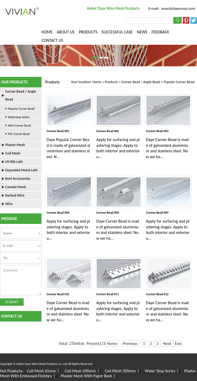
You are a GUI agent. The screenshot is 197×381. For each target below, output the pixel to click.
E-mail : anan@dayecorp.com (171, 8)
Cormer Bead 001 (58, 131)
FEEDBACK (160, 31)
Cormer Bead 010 (58, 294)
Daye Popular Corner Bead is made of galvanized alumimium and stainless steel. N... (68, 148)
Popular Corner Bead (178, 82)
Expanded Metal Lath (21, 170)
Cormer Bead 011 (107, 294)
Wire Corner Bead (19, 125)
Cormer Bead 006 (107, 212)
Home (96, 82)
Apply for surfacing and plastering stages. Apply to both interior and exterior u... (118, 148)
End (178, 343)
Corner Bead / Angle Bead (140, 82)
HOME (47, 31)
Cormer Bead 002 (107, 131)
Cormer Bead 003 (157, 131)
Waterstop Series (19, 117)
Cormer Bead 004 (58, 212)
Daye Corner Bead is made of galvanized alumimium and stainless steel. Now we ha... (167, 148)
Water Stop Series (160, 370)
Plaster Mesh (15, 145)
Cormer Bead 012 (157, 294)
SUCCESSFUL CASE (117, 31)
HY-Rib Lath (14, 161)
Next (167, 343)
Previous (130, 343)
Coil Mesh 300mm (120, 370)
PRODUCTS (88, 31)
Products (111, 82)
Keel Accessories (17, 178)
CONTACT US (52, 40)
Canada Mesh (15, 187)
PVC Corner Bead (19, 134)
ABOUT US (66, 31)
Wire (9, 204)
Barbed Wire (14, 195)
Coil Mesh (12, 153)
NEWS (142, 31)
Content (21, 280)
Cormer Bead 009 (157, 212)
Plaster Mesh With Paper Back (86, 375)
